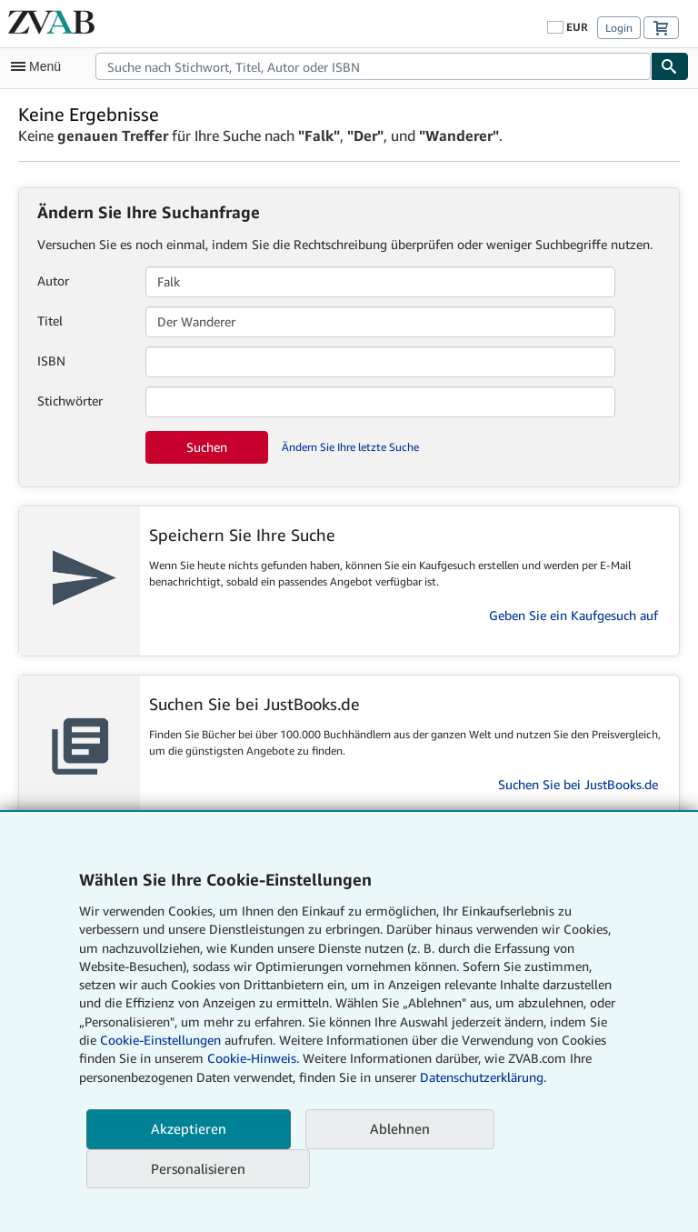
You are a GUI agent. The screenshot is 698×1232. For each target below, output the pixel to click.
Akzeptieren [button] (188, 1128)
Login (619, 28)
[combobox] (373, 66)
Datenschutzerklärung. (483, 1077)
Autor (53, 280)
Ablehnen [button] (400, 1128)
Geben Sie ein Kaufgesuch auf (573, 615)
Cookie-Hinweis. (253, 1058)
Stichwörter (70, 400)
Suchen (206, 447)
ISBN (51, 360)
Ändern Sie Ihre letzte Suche (350, 447)
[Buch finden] (670, 66)
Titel (50, 320)
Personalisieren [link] (198, 1168)
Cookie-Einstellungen (160, 1039)
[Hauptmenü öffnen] (40, 66)
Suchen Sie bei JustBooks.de (578, 784)
